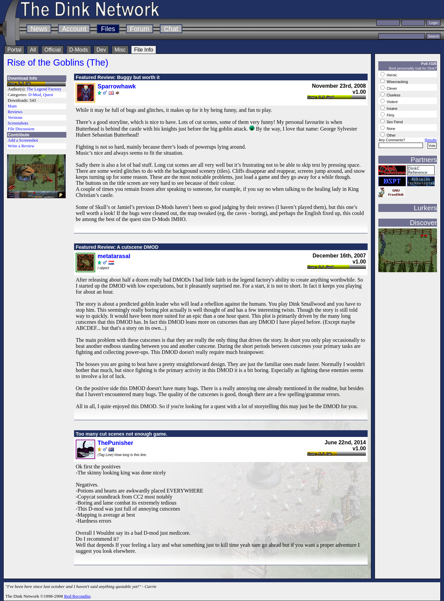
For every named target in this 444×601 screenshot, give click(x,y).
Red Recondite (77, 596)
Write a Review (21, 146)
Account (74, 28)
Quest (48, 94)
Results (431, 140)
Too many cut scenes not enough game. (121, 434)
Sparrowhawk (117, 86)
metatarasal (114, 256)
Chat (171, 28)
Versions (15, 117)
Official (52, 50)
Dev (101, 50)
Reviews (15, 111)
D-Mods (78, 50)
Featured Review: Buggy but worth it (118, 77)
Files (108, 28)
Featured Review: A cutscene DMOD (117, 247)
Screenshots (18, 123)
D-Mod (34, 94)
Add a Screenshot (23, 140)
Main (12, 106)
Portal (14, 50)
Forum (139, 28)
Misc (120, 50)
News (38, 28)
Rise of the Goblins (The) (57, 62)
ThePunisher (115, 443)
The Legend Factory (43, 89)
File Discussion (21, 129)
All (33, 50)
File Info (143, 50)
